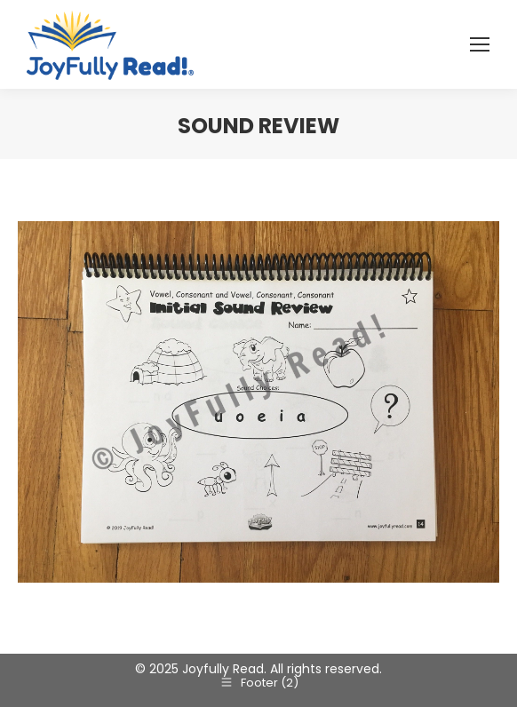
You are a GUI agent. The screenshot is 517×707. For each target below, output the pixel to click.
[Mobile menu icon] (479, 44)
